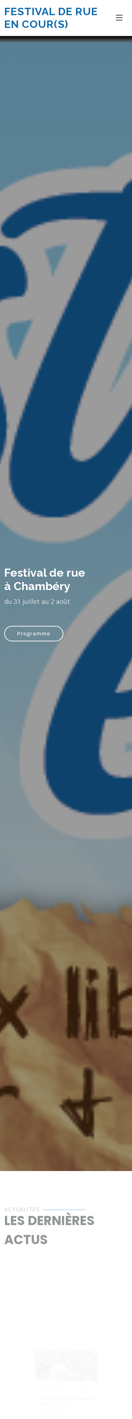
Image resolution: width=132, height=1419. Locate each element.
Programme (33, 638)
